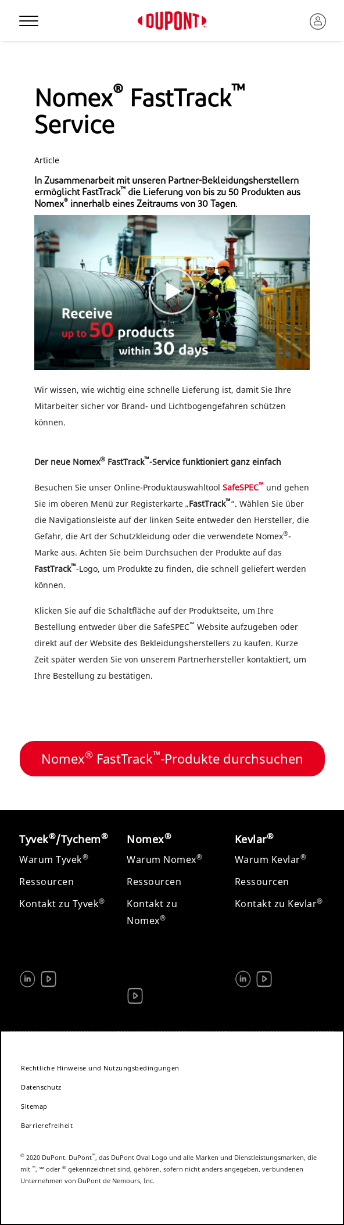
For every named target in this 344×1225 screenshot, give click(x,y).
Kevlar (254, 839)
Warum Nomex (164, 859)
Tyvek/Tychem (63, 839)
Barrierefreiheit (47, 1125)
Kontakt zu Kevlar (279, 903)
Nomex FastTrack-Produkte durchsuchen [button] (172, 757)
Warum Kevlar (271, 859)
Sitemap (34, 1106)
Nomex (149, 839)
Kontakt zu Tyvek (62, 903)
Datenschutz (41, 1087)
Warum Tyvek (53, 859)
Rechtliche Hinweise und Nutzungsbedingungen (100, 1067)
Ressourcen (46, 881)
